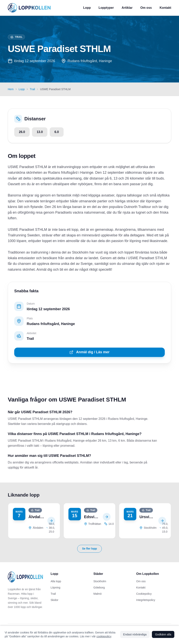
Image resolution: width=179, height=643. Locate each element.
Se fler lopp (89, 548)
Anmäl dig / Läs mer (89, 352)
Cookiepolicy (144, 593)
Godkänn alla (163, 634)
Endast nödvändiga (135, 634)
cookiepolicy (104, 636)
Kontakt (165, 7)
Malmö (97, 593)
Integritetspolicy (145, 600)
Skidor (54, 600)
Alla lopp (56, 581)
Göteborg (99, 587)
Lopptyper (106, 7)
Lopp (87, 7)
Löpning (55, 587)
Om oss (146, 7)
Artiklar (127, 7)
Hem (11, 89)
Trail (32, 89)
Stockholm (99, 581)
